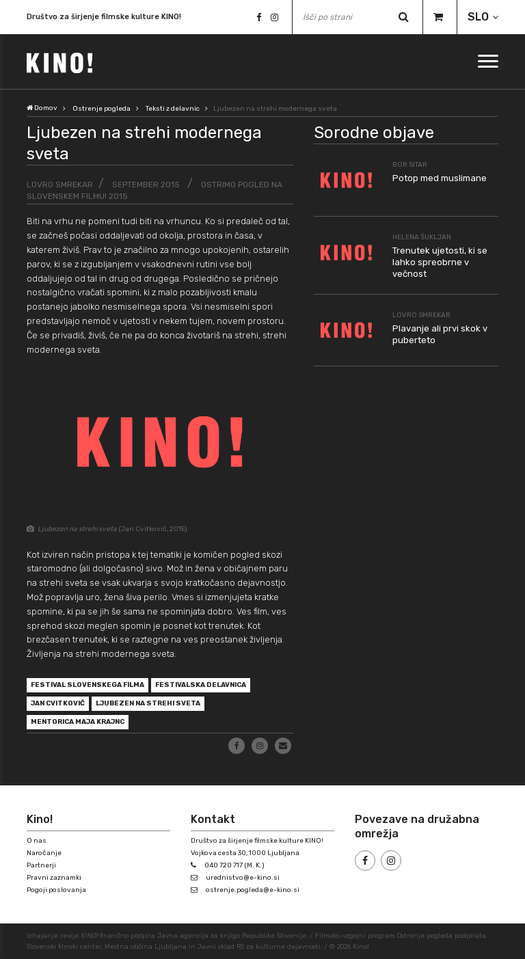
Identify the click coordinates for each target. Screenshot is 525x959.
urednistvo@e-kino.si (243, 878)
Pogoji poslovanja (56, 890)
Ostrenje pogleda (101, 109)
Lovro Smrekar (60, 184)
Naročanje (44, 853)
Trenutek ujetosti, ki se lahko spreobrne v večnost (439, 262)
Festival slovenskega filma (87, 685)
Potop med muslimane (439, 178)
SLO (478, 16)
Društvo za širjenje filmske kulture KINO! (104, 17)
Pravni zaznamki (54, 878)
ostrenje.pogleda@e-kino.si (252, 890)
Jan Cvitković (58, 703)
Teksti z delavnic (173, 109)
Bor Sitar (409, 165)
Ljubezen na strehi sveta (148, 703)
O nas (36, 841)
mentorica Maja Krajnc (77, 722)
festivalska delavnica (200, 685)
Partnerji (41, 865)
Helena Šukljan (421, 237)
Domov (42, 108)
